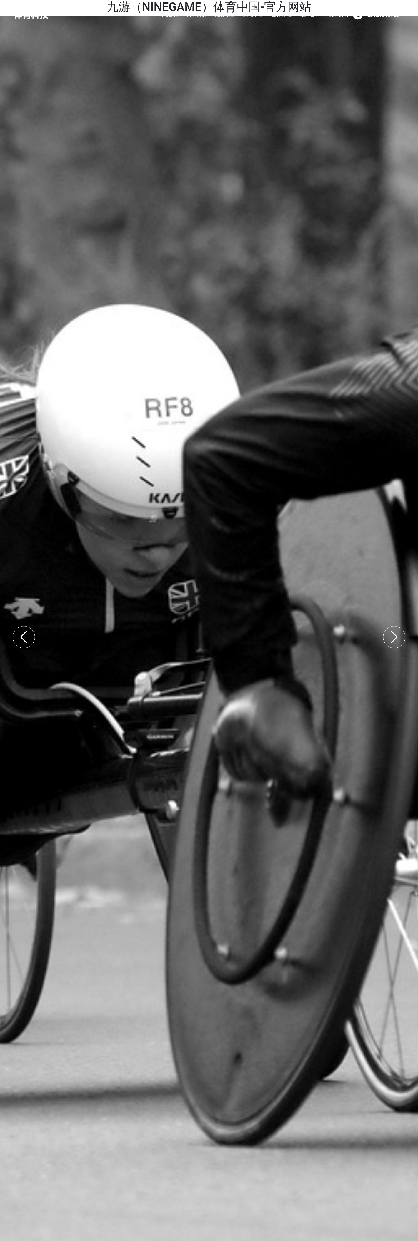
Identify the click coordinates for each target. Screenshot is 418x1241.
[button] (24, 637)
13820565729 (383, 14)
